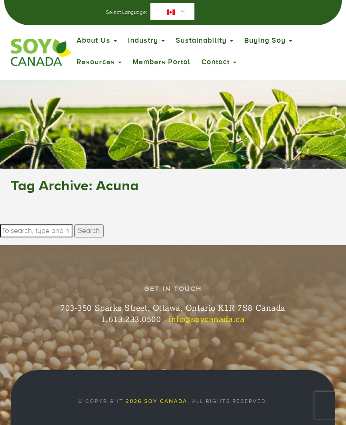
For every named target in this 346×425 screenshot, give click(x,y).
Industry (146, 40)
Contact (219, 62)
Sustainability (204, 40)
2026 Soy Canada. (158, 401)
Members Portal (161, 62)
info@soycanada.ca (206, 319)
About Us (97, 40)
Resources (99, 62)
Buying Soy (268, 40)
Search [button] (89, 230)
